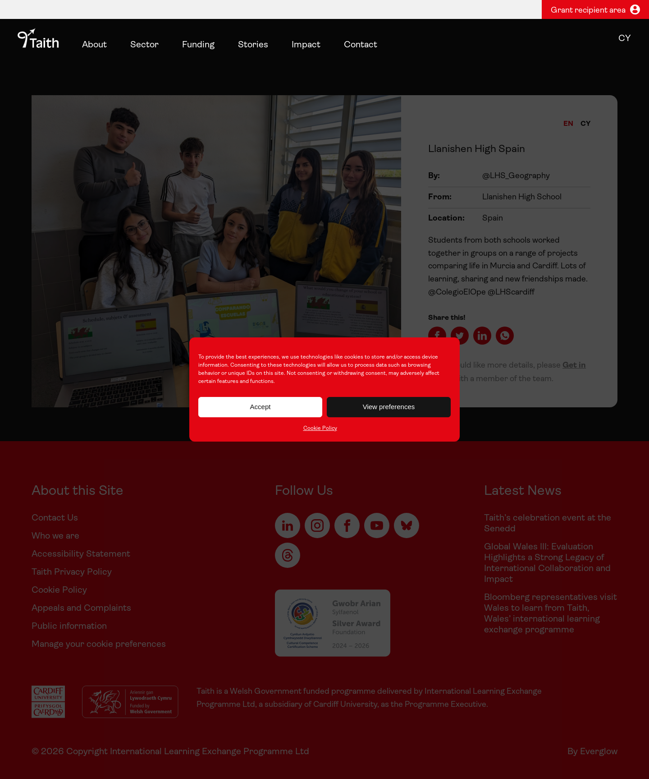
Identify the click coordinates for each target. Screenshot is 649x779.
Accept (260, 406)
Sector (144, 45)
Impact (306, 45)
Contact (360, 45)
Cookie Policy (320, 428)
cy (624, 38)
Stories (253, 45)
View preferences (389, 406)
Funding (198, 45)
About (94, 45)
